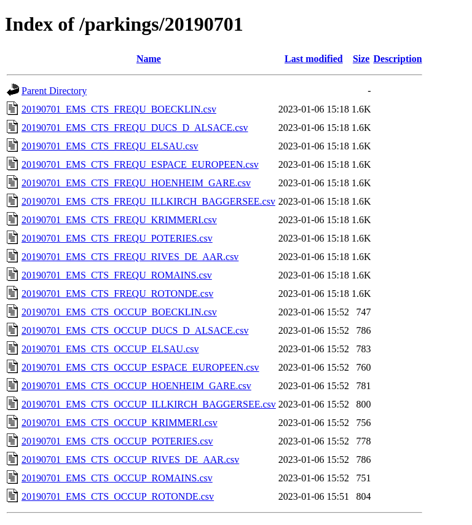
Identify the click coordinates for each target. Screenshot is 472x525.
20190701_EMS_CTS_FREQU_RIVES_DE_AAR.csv (130, 256)
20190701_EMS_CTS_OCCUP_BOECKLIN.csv (119, 312)
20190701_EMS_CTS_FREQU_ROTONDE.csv (117, 293)
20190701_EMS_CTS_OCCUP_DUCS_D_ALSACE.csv (135, 330)
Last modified (314, 58)
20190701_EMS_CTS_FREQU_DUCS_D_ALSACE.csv (135, 127)
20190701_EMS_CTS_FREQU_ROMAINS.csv (117, 275)
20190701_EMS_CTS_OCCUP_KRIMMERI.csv (120, 422)
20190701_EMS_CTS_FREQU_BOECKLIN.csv (119, 109)
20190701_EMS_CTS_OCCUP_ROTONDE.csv (118, 496)
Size (361, 58)
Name (148, 58)
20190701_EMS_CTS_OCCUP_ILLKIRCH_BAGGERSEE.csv (149, 404)
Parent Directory (54, 90)
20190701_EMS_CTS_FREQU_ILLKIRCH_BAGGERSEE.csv (148, 201)
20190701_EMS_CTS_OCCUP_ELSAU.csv (110, 349)
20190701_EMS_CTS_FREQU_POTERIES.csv (117, 238)
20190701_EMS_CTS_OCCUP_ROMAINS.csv (117, 478)
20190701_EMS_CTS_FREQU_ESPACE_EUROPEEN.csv (140, 164)
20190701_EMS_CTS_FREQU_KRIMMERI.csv (119, 220)
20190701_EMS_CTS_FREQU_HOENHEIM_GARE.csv (136, 183)
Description (397, 58)
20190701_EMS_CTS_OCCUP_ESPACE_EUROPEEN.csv (140, 367)
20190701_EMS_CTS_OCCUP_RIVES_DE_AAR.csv (130, 459)
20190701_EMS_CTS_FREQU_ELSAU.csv (110, 146)
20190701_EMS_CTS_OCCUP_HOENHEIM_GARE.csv (136, 386)
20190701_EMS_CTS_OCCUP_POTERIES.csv (117, 441)
